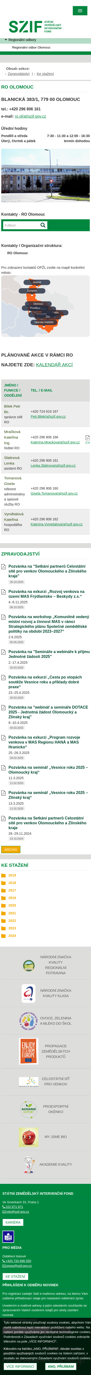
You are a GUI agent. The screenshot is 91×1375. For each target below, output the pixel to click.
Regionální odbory (22, 40)
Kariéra (13, 1222)
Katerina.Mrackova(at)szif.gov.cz (55, 442)
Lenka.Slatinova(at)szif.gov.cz (53, 465)
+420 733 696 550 (16, 1261)
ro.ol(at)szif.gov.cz (30, 116)
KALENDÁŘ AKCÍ (54, 364)
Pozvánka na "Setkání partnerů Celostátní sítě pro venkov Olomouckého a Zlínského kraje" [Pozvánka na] (47, 571)
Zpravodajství (19, 74)
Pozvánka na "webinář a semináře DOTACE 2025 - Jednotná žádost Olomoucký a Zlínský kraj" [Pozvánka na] (48, 712)
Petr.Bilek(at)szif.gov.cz (48, 416)
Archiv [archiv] (10, 849)
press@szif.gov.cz (17, 1266)
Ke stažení (45, 74)
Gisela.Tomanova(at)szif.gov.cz (54, 493)
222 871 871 (12, 1207)
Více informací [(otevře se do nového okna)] (20, 1366)
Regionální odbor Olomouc (31, 47)
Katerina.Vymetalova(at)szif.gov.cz (57, 524)
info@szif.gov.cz (15, 1211)
